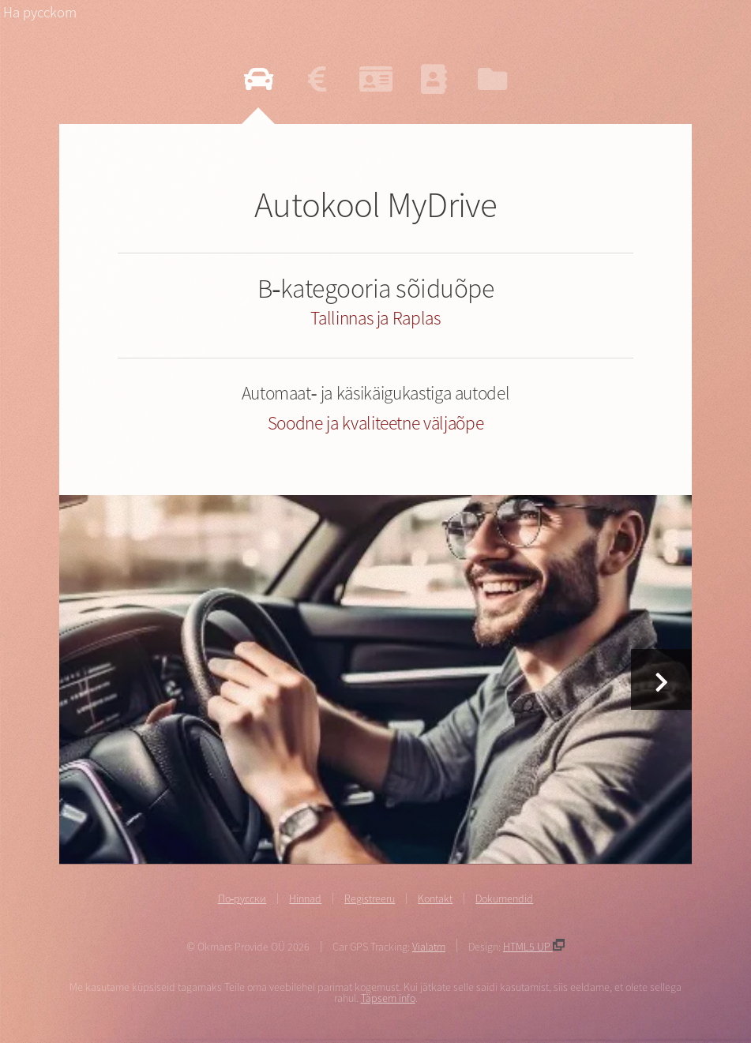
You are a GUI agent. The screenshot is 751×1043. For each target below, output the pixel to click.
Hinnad (305, 898)
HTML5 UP (534, 947)
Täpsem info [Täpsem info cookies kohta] (388, 998)
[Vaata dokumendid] (492, 79)
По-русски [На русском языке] (242, 898)
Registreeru (369, 898)
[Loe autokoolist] (258, 79)
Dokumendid (504, 898)
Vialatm (428, 947)
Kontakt (435, 898)
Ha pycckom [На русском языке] (40, 12)
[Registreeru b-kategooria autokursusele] (375, 79)
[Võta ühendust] (433, 79)
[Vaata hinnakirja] (317, 79)
